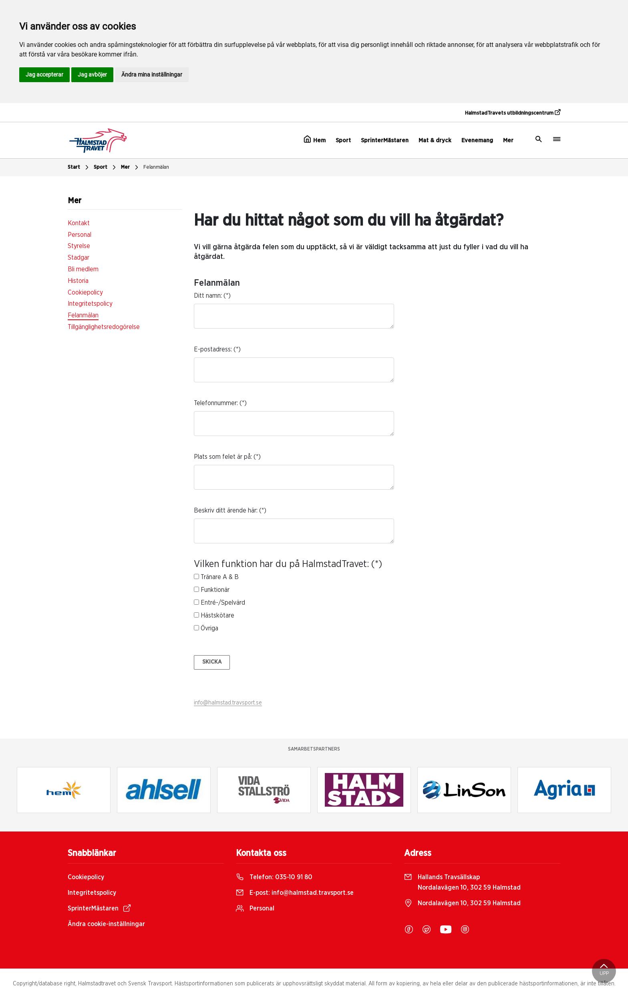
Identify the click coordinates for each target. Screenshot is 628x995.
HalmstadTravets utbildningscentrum (512, 112)
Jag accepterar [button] (44, 74)
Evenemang (477, 140)
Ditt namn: (208, 296)
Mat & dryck (435, 140)
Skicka (211, 662)
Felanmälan (156, 167)
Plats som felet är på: (223, 457)
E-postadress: (213, 349)
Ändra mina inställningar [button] (151, 74)
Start (79, 167)
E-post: (295, 893)
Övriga (209, 628)
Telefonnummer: (216, 403)
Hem (315, 139)
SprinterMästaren (385, 140)
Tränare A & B (220, 577)
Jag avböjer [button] (92, 74)
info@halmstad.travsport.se (228, 703)
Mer (508, 140)
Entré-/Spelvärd (223, 602)
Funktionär (215, 590)
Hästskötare (217, 615)
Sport (343, 140)
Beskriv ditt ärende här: (226, 510)
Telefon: (274, 877)
